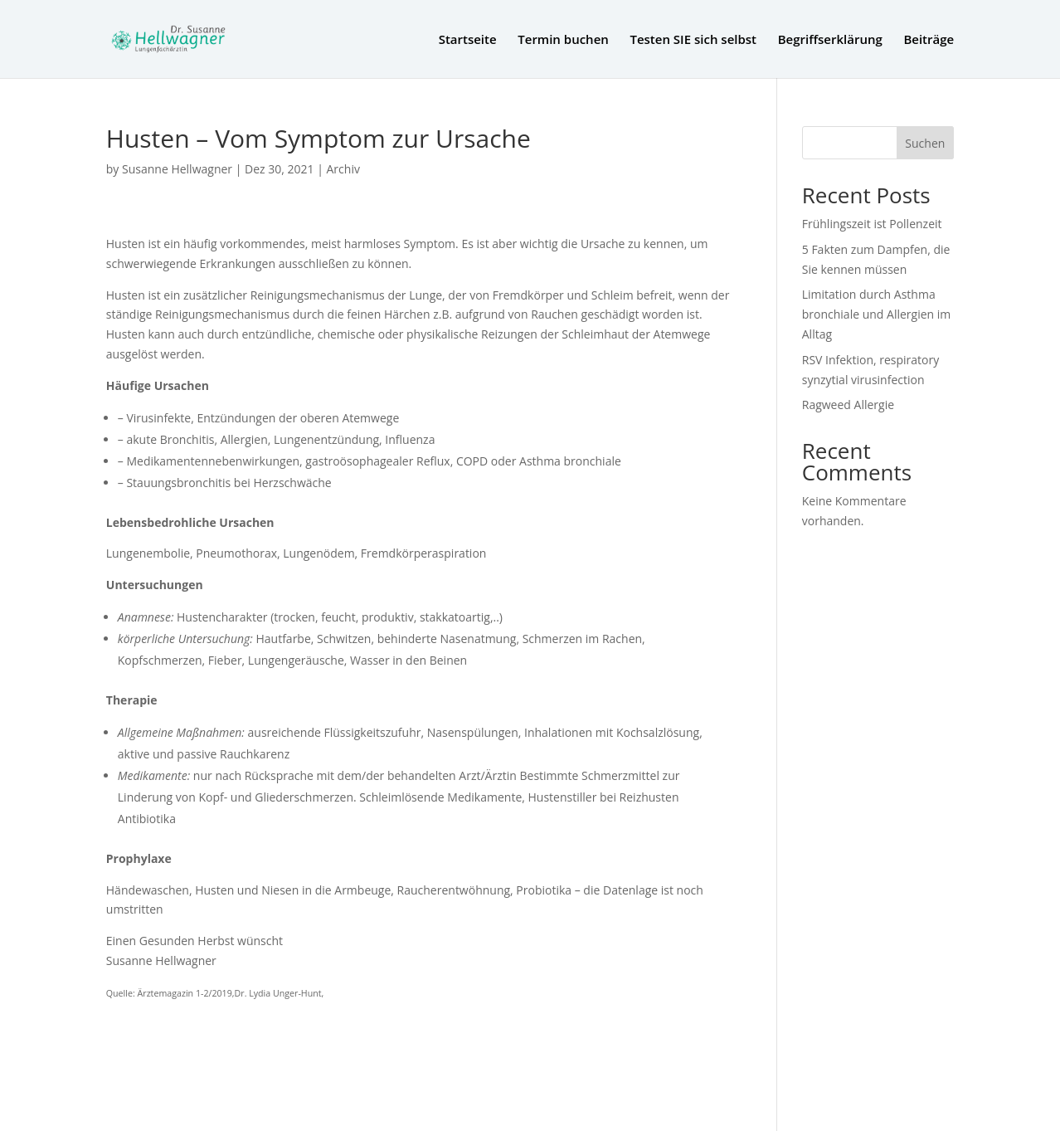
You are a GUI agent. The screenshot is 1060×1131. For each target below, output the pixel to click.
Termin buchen (563, 40)
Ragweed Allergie (848, 404)
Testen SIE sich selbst (693, 40)
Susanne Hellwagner (177, 169)
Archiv (343, 169)
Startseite (468, 40)
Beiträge (928, 40)
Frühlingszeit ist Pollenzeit (872, 224)
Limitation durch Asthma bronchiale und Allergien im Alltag (876, 314)
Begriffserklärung (830, 40)
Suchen (925, 143)
